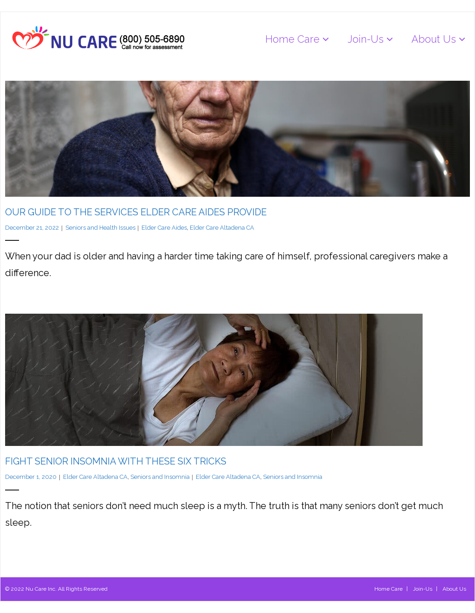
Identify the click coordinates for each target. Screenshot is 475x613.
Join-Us (422, 589)
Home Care (388, 589)
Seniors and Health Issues (100, 227)
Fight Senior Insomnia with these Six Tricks (115, 461)
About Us (454, 589)
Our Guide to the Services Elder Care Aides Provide (136, 212)
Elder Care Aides (164, 227)
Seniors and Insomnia (160, 476)
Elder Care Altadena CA (222, 227)
